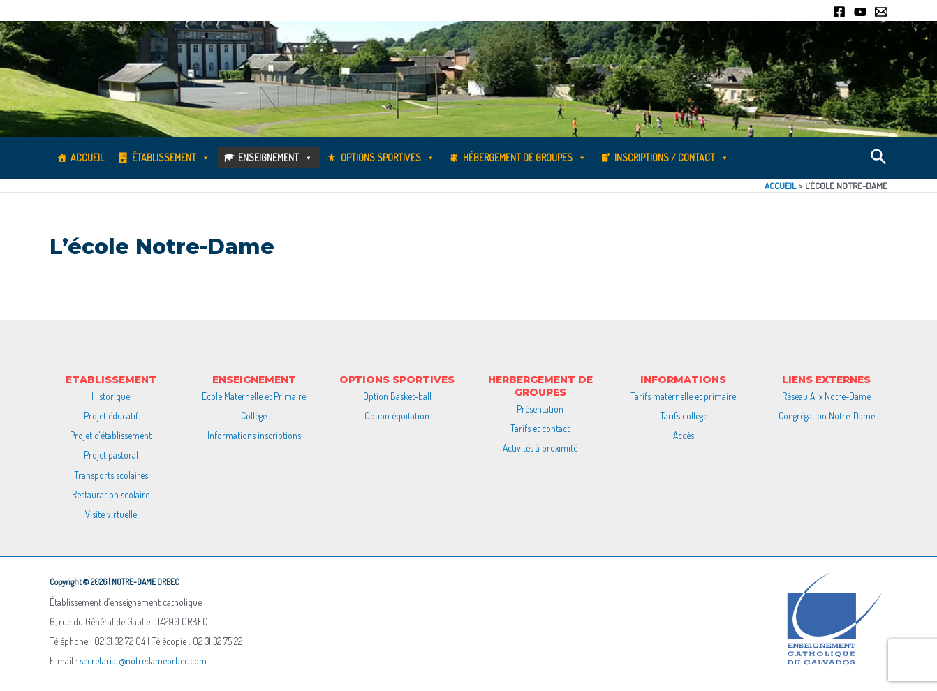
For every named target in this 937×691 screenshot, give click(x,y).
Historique (110, 396)
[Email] (881, 12)
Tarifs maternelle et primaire (683, 396)
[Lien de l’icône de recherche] (879, 158)
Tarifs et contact (540, 428)
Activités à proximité (540, 448)
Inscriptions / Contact (671, 157)
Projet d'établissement (111, 435)
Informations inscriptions (254, 435)
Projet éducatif (111, 416)
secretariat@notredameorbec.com (143, 661)
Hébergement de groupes (524, 157)
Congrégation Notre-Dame (827, 416)
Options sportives (388, 157)
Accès (683, 435)
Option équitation (396, 416)
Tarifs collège (683, 416)
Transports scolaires (111, 475)
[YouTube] (860, 12)
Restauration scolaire (110, 494)
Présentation (540, 409)
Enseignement (275, 157)
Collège (254, 416)
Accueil (87, 157)
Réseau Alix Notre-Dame (826, 396)
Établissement (171, 157)
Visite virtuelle (111, 514)
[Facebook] (839, 12)
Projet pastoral (111, 455)
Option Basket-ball (397, 396)
